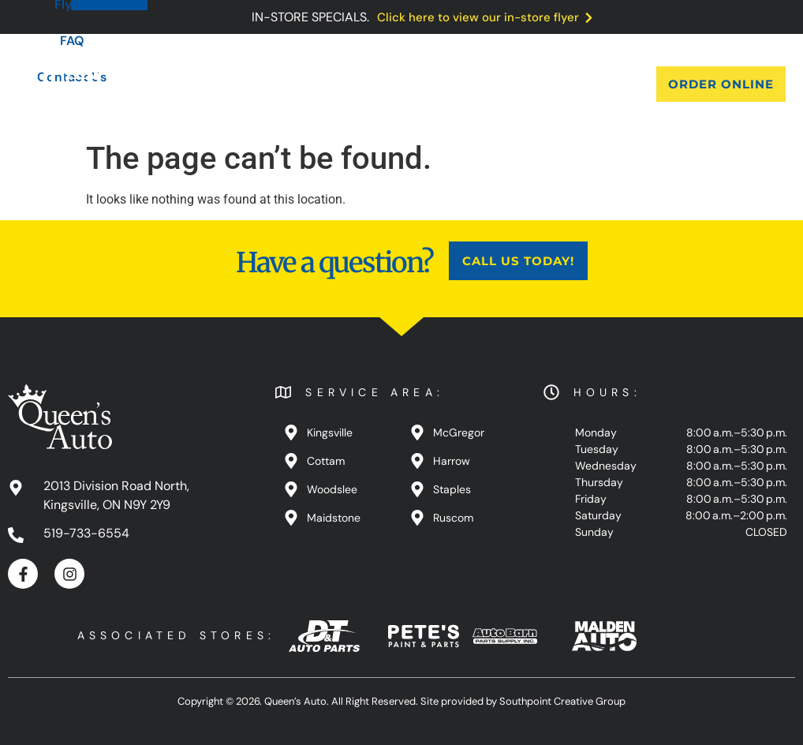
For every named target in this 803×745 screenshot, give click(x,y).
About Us (205, 83)
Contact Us (567, 83)
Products (293, 83)
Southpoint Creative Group (562, 701)
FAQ (488, 83)
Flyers (427, 83)
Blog (366, 83)
